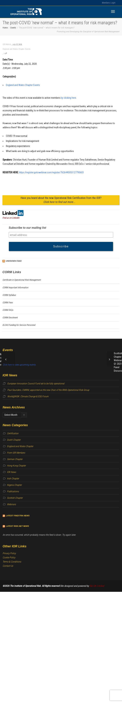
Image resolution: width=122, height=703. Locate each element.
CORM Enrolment (10, 317)
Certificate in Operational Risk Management (21, 280)
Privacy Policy (9, 553)
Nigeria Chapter (14, 485)
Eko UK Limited (96, 585)
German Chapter (14, 459)
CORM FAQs (7, 310)
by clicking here (68, 97)
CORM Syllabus (9, 295)
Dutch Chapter (14, 439)
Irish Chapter (13, 478)
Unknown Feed (14, 261)
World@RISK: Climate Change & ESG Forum (28, 396)
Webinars (11, 504)
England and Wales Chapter (20, 446)
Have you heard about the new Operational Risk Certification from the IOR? (61, 200)
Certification (12, 433)
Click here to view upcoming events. (19, 364)
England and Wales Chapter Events (16, 49)
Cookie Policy (9, 557)
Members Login (108, 3)
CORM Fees (7, 302)
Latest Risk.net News (17, 526)
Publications (13, 491)
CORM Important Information (15, 287)
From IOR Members (16, 452)
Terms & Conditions (12, 561)
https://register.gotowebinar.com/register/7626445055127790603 (51, 172)
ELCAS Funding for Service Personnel (18, 325)
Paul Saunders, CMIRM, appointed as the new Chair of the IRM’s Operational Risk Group (48, 390)
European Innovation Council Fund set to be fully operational (35, 383)
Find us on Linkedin (10, 217)
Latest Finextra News (18, 516)
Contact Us (8, 565)
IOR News (11, 472)
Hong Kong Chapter (16, 465)
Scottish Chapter (15, 497)
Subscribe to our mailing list (27, 227)
